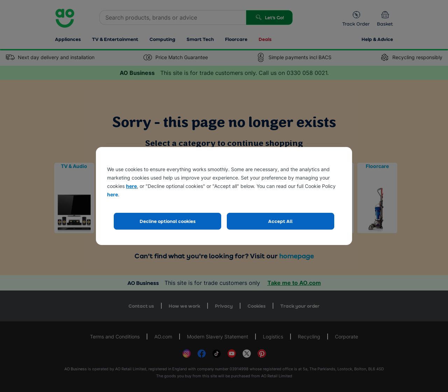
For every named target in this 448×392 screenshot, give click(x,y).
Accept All (280, 221)
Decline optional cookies (168, 221)
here (131, 186)
